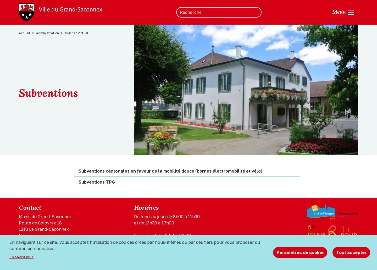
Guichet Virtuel (76, 33)
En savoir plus (21, 257)
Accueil (24, 33)
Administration (47, 33)
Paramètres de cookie (300, 252)
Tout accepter (351, 252)
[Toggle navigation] (343, 12)
